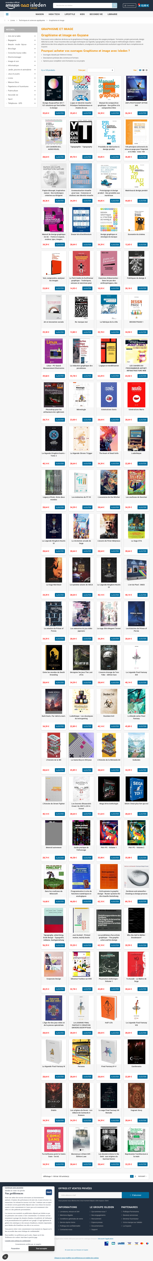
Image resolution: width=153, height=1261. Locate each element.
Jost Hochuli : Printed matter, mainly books (81, 936)
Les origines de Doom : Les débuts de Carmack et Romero (81, 1112)
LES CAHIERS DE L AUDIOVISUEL (53, 148)
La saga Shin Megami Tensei (109, 628)
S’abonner (135, 1195)
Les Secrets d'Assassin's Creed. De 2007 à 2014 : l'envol (81, 806)
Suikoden (136, 760)
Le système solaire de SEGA (81, 585)
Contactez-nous (66, 1229)
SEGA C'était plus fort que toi (136, 804)
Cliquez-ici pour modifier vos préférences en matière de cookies (76, 1258)
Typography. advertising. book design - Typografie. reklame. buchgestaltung (53, 937)
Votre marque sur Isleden (132, 1222)
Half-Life (109, 1023)
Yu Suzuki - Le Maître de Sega (136, 980)
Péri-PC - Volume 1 (109, 847)
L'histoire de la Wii (53, 760)
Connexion (130, 5)
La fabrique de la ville (109, 322)
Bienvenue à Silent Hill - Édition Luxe (81, 1155)
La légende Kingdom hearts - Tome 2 (54, 454)
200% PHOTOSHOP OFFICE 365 (136, 104)
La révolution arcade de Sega (81, 542)
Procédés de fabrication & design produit (108, 148)
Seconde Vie (96, 14)
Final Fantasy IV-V (108, 1066)
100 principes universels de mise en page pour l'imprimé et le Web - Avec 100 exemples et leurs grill (136, 150)
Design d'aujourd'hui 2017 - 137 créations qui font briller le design (53, 105)
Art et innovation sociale (54, 322)
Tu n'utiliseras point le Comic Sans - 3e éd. (54, 1155)
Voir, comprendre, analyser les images (54, 279)
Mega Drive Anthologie (108, 804)
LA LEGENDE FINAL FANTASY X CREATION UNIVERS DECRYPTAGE (81, 1025)
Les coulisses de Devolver (136, 497)
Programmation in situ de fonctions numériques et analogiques (81, 893)
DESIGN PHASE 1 (136, 322)
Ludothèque (136, 453)
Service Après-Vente (67, 1222)
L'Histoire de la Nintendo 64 (108, 760)
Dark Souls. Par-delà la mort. (54, 716)
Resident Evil (108, 716)
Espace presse (96, 1222)
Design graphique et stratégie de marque (109, 235)
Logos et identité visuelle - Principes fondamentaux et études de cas (81, 105)
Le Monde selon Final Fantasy (136, 717)
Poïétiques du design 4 (136, 278)
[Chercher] (85, 5)
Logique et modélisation (109, 366)
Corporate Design (54, 979)
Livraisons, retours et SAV (70, 1212)
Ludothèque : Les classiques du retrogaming (81, 717)
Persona (81, 1066)
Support (94, 1229)
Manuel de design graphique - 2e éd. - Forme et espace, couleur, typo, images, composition (53, 238)
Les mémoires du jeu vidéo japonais (81, 629)
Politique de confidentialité (70, 1226)
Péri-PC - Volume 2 (136, 847)
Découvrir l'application (105, 1239)
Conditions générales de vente (71, 1219)
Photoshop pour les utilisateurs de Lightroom (53, 411)
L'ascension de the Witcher (109, 497)
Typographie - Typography (81, 147)
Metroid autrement (53, 847)
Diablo (53, 1110)
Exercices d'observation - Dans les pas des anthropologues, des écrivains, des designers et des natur (109, 283)
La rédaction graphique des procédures (81, 367)
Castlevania (136, 1066)
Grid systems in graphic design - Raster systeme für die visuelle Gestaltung (108, 893)
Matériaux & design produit (136, 190)
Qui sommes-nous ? (99, 1212)
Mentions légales (66, 1215)
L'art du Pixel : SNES (136, 585)
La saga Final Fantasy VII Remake (109, 1111)
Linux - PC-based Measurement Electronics (53, 367)
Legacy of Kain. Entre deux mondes (54, 498)
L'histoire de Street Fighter (54, 804)
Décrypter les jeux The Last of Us (81, 673)
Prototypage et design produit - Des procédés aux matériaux (109, 193)
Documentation (97, 1226)
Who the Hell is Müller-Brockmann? (136, 936)
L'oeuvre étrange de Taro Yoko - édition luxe (109, 673)
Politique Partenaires (131, 1212)
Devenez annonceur (130, 1215)
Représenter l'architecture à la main (136, 1155)
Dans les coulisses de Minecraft (54, 892)
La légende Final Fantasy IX (53, 1066)
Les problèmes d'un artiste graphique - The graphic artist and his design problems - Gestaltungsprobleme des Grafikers (109, 941)
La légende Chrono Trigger (81, 453)
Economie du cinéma (136, 234)
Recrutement (96, 1219)
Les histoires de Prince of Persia (136, 629)
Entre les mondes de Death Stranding (54, 673)
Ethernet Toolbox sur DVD (81, 979)
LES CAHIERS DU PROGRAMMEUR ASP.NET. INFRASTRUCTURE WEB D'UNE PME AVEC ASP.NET (136, 369)
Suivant (142, 1176)
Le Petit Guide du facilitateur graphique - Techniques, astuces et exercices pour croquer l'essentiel (81, 281)
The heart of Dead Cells (108, 453)
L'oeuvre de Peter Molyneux (109, 541)
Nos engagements (98, 1215)
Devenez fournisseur (131, 1219)
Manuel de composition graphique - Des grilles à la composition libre (109, 105)
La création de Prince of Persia (54, 629)
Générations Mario (136, 410)
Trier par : (82, 70)
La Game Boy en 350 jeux (81, 760)
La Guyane (127, 1226)
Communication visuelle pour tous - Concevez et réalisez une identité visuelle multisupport (81, 194)
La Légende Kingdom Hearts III (53, 542)
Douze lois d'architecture (81, 234)
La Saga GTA (136, 541)
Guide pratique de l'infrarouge (81, 849)
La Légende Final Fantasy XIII (136, 673)
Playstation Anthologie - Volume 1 (109, 980)
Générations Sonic (108, 410)
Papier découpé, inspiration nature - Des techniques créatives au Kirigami (53, 193)
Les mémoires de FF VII (81, 497)
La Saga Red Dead (53, 585)
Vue (135, 70)
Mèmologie (81, 410)
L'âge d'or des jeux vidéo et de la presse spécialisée (54, 1024)
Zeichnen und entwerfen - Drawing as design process (136, 892)
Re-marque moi (81, 322)
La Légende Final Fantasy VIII (136, 1024)
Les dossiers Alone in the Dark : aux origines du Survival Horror (109, 1156)
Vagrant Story (136, 1110)
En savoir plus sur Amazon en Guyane (76, 1250)
